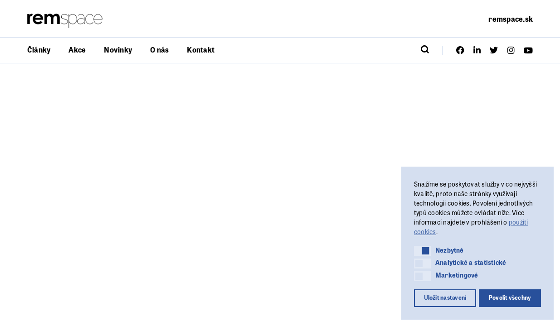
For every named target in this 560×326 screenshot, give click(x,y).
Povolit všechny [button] (510, 297)
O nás (159, 49)
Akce (77, 49)
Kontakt (200, 49)
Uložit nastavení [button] (445, 297)
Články (38, 49)
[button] (422, 251)
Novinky (118, 49)
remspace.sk (510, 19)
